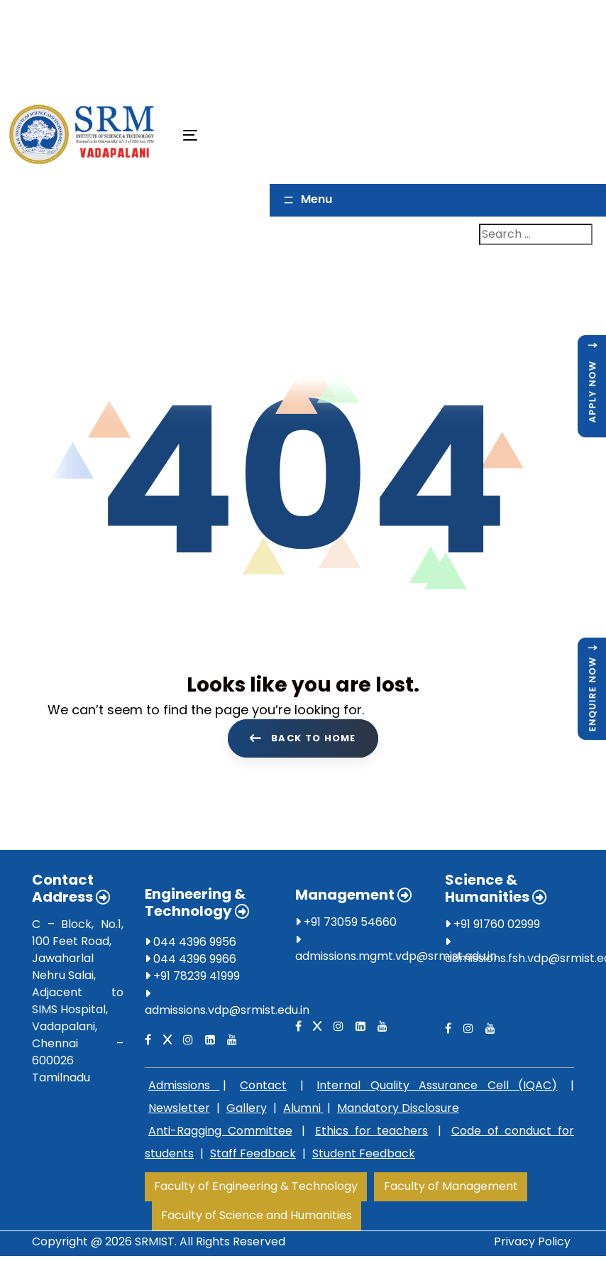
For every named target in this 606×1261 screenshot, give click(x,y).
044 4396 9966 (190, 962)
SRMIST (155, 1244)
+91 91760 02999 (492, 927)
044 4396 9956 (190, 945)
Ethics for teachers (371, 1133)
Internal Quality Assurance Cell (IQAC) (436, 1088)
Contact (263, 1088)
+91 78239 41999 (192, 979)
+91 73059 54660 (346, 925)
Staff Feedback (253, 1156)
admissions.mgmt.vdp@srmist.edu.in (396, 959)
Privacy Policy (532, 1244)
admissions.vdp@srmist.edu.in (227, 1013)
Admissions (184, 1088)
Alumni (303, 1111)
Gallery (246, 1111)
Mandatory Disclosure (398, 1111)
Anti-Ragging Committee (220, 1133)
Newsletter (179, 1111)
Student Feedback (363, 1156)
